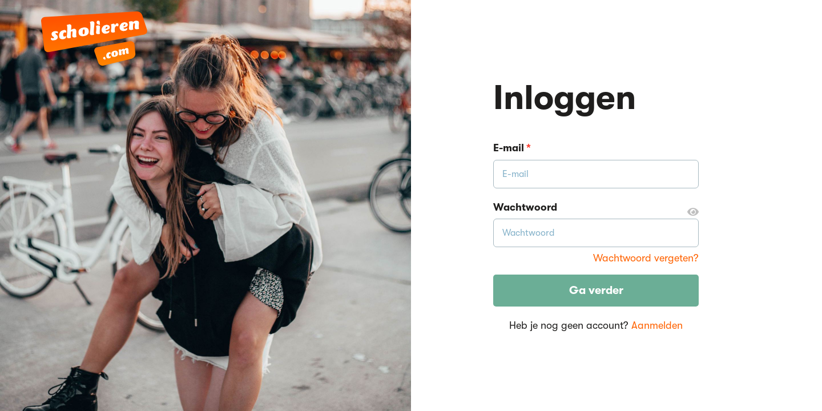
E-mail (512, 148)
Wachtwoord (596, 208)
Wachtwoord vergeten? (646, 258)
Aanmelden (657, 325)
